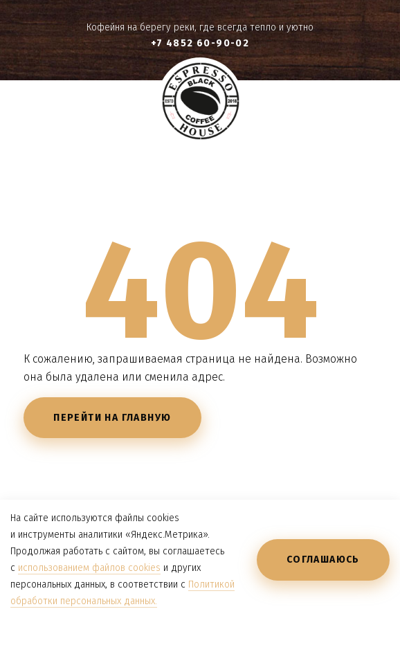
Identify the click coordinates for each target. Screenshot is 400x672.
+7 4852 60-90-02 (200, 43)
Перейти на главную (112, 418)
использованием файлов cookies (89, 568)
